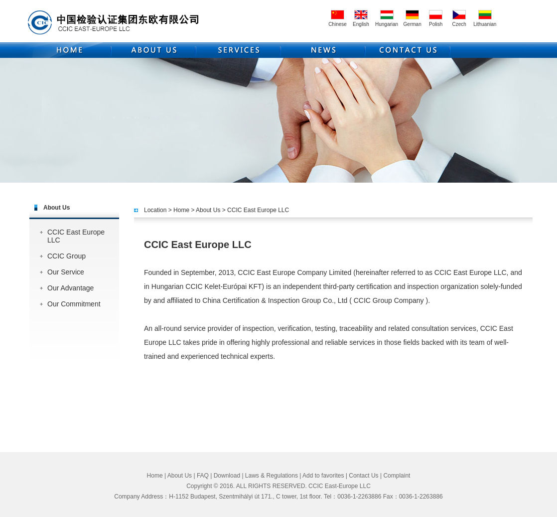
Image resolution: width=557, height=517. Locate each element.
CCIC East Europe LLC (76, 236)
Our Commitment (74, 304)
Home (181, 210)
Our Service (65, 272)
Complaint (396, 475)
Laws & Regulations (271, 475)
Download (227, 475)
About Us (208, 210)
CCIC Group (66, 256)
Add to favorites (323, 475)
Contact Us (363, 475)
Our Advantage (70, 288)
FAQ (203, 475)
